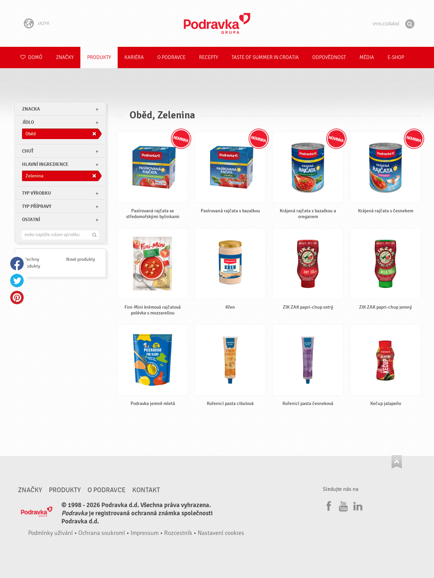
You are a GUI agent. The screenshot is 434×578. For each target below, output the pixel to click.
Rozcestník (178, 533)
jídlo (28, 122)
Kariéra (134, 57)
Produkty (99, 57)
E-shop (396, 57)
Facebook (17, 263)
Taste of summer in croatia (265, 57)
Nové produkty (80, 259)
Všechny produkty (31, 262)
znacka (31, 109)
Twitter (17, 280)
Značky (65, 57)
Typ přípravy (36, 206)
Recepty (208, 57)
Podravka (217, 23)
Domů (31, 57)
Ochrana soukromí (101, 533)
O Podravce (171, 57)
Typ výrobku (36, 193)
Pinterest (17, 297)
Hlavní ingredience (45, 164)
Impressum (145, 533)
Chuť (28, 151)
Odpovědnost (329, 57)
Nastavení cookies (221, 533)
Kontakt (146, 490)
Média (366, 57)
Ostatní (31, 220)
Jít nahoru (397, 461)
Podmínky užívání (50, 533)
